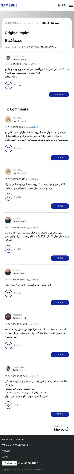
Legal (5, 456)
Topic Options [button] (63, 31)
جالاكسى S (33, 64)
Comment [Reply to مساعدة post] (59, 94)
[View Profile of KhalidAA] (17, 118)
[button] (63, 57)
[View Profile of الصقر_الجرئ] (19, 56)
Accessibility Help (12, 439)
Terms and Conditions (15, 445)
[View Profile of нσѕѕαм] (16, 218)
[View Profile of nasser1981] (18, 315)
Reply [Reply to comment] (60, 157)
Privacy (6, 451)
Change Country (28, 463)
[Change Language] (9, 463)
